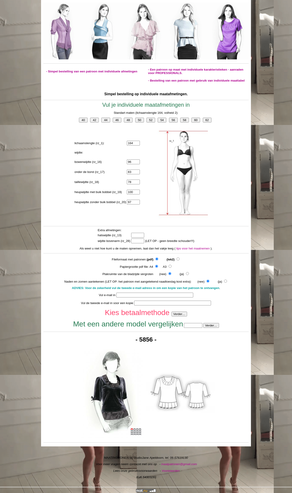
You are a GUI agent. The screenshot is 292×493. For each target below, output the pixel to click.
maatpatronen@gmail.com (179, 464)
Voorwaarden (171, 470)
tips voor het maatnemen (193, 248)
